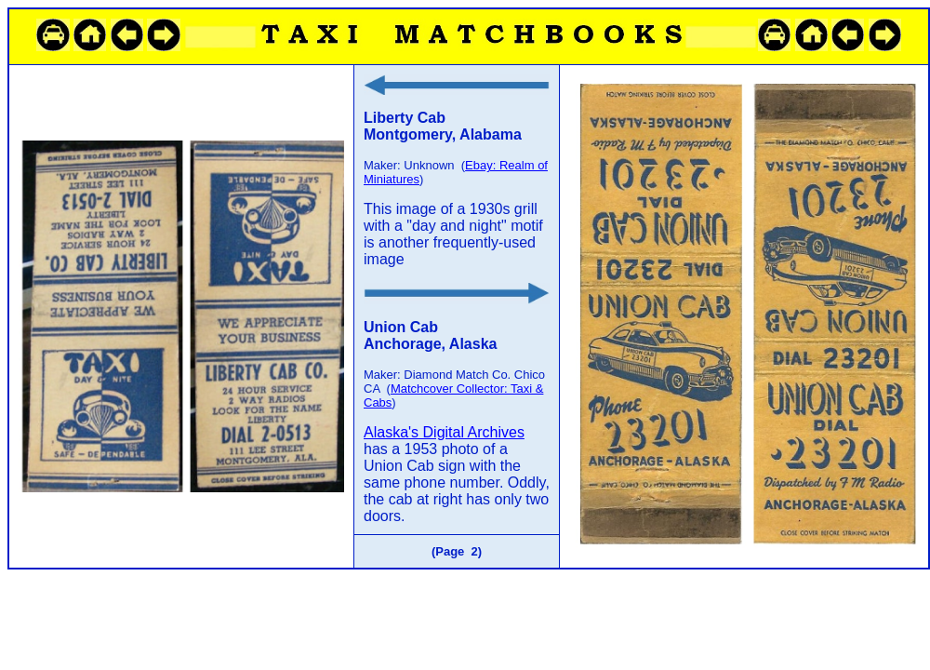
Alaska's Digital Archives (444, 432)
